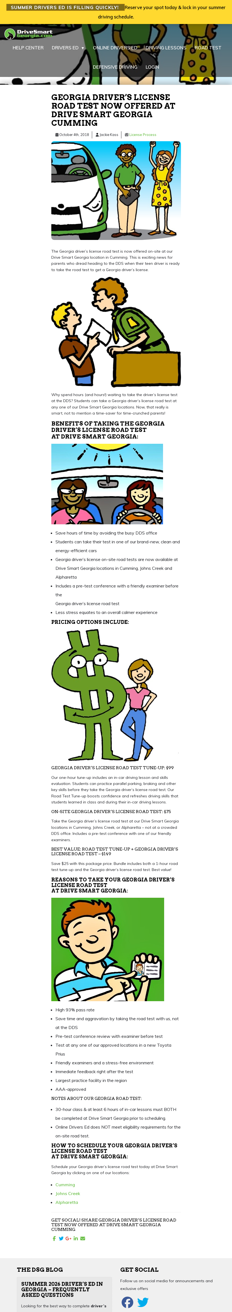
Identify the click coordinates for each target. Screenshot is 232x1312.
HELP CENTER (28, 47)
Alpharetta (66, 1202)
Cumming (65, 1184)
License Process (142, 134)
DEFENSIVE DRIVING (115, 67)
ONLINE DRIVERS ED (115, 47)
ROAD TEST (208, 47)
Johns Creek (67, 1193)
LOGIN (152, 67)
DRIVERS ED (68, 48)
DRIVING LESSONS (166, 47)
